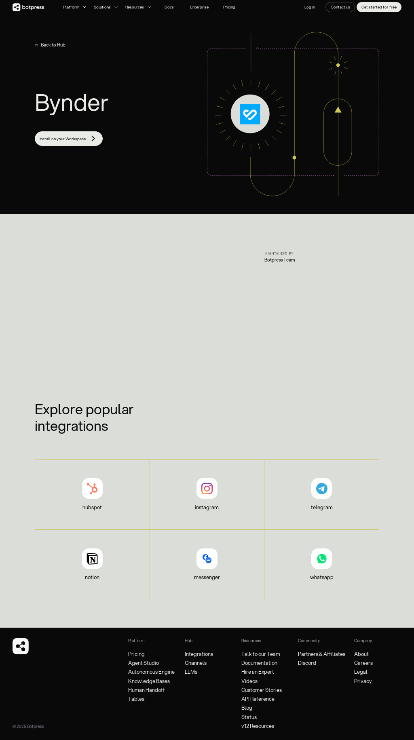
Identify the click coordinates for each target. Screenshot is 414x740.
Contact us (340, 7)
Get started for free (379, 7)
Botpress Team (279, 260)
